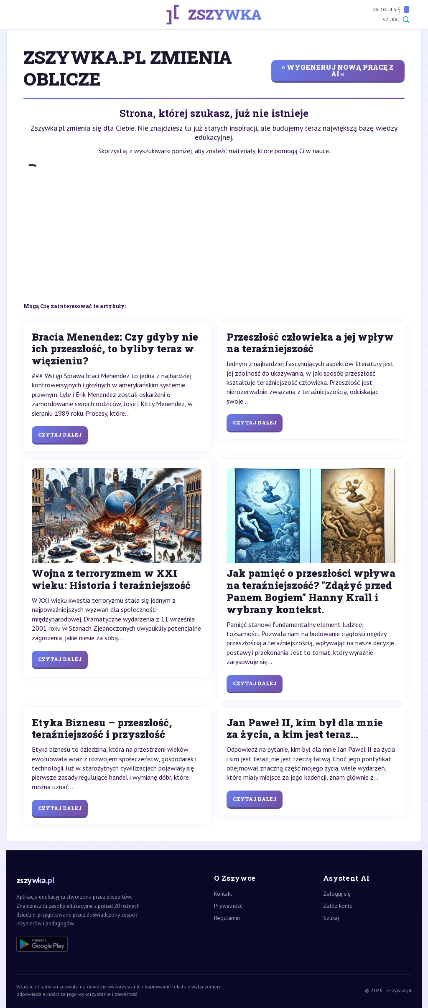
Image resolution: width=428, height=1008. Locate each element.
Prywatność (228, 905)
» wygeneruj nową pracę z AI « (338, 70)
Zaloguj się (390, 9)
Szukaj (395, 19)
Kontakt (223, 893)
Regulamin (227, 918)
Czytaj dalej (60, 434)
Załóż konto (338, 905)
